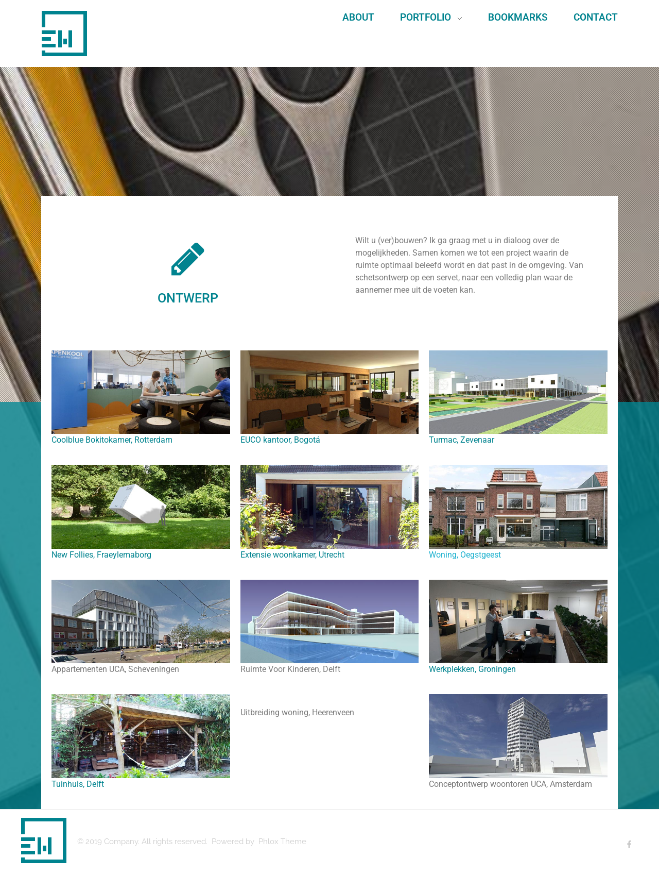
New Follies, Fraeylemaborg (101, 555)
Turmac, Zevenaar (461, 440)
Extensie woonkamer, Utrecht (292, 555)
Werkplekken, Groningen (472, 669)
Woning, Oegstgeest (465, 555)
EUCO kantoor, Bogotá (280, 440)
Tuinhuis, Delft (77, 784)
